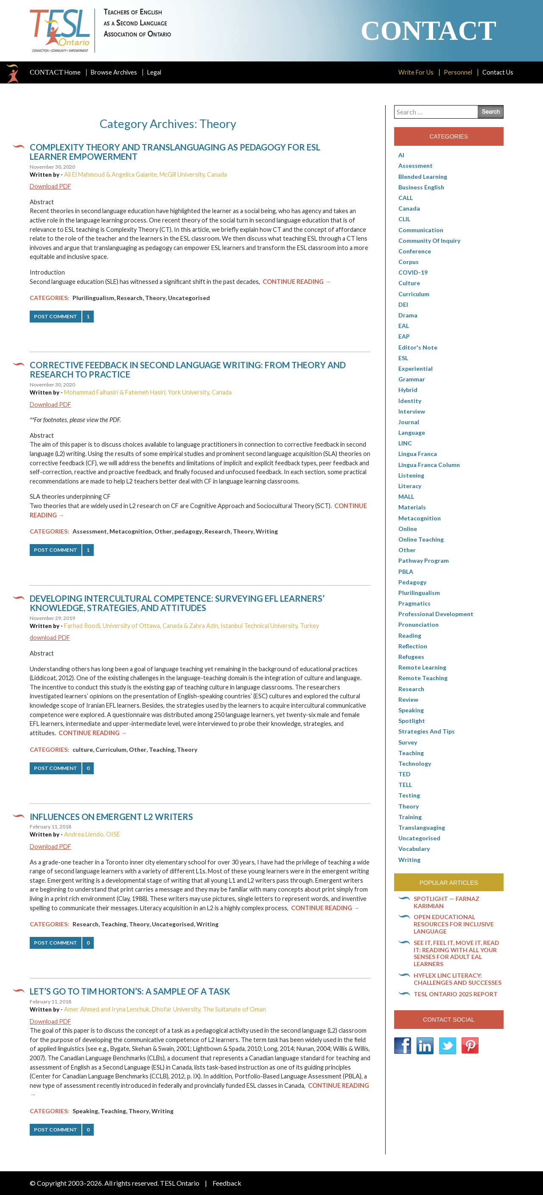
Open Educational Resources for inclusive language (454, 924)
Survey (407, 742)
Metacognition (130, 531)
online (407, 528)
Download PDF (50, 186)
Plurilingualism (93, 297)
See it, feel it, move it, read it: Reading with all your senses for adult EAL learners (456, 953)
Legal (154, 72)
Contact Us (497, 72)
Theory (155, 297)
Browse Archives (114, 72)
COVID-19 (413, 272)
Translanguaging (421, 827)
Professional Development (435, 613)
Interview (411, 411)
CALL (405, 197)
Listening (411, 475)
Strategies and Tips (426, 731)
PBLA (405, 571)
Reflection (412, 646)
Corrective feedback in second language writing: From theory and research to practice (188, 369)
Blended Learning (422, 176)
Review (408, 699)
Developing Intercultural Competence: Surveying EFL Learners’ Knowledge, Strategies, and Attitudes (177, 603)
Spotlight (411, 720)
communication (420, 229)
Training (410, 816)
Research (130, 297)
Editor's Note (417, 347)
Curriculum (110, 749)
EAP (404, 336)
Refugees (411, 656)
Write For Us (416, 72)
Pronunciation (418, 624)
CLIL (404, 218)
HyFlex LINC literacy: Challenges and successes (457, 979)
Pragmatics (414, 603)
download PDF (50, 637)
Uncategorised (189, 297)
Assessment (90, 531)
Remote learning (422, 667)
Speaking (85, 1110)
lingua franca (417, 453)
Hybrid (407, 389)
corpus (408, 261)
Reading (409, 635)
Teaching (161, 749)
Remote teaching (423, 677)
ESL (403, 357)
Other (163, 531)
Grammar (411, 379)
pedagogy (188, 531)
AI (401, 154)
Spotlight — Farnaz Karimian (446, 902)
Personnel (458, 72)
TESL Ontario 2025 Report (456, 994)
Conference (414, 251)
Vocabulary (414, 848)
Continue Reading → (297, 281)
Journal (408, 421)
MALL (406, 496)
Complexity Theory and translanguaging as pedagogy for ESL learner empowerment (175, 151)
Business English (421, 187)
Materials (412, 507)
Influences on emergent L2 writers (111, 816)
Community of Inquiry (429, 240)
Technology (414, 763)
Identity (409, 400)
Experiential (415, 368)
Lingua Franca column (429, 464)
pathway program (423, 560)
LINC (405, 443)
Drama (407, 315)
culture (83, 749)
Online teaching (421, 539)
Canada (409, 208)
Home (55, 72)
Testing (409, 795)
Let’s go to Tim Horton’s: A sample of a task (130, 991)
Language (411, 432)
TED (404, 774)
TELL (405, 784)
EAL (403, 325)
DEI (403, 304)
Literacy (409, 485)
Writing (267, 531)
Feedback (227, 1183)
